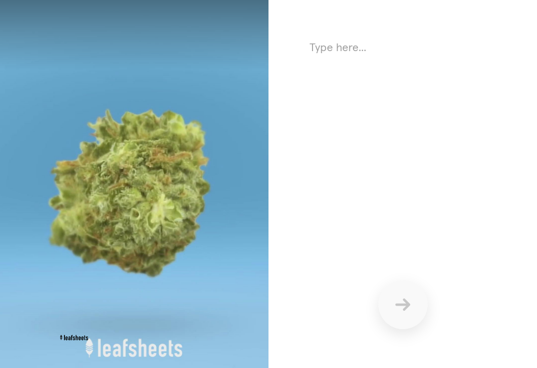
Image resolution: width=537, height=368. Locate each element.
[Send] (403, 304)
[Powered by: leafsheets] (76, 338)
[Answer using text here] (402, 138)
